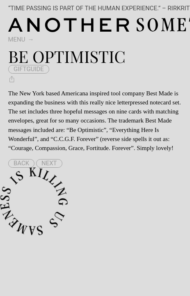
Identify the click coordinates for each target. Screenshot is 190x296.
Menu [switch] (16, 39)
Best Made (159, 93)
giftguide (29, 69)
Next (49, 163)
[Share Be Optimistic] (12, 79)
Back (21, 163)
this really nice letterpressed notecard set (129, 102)
